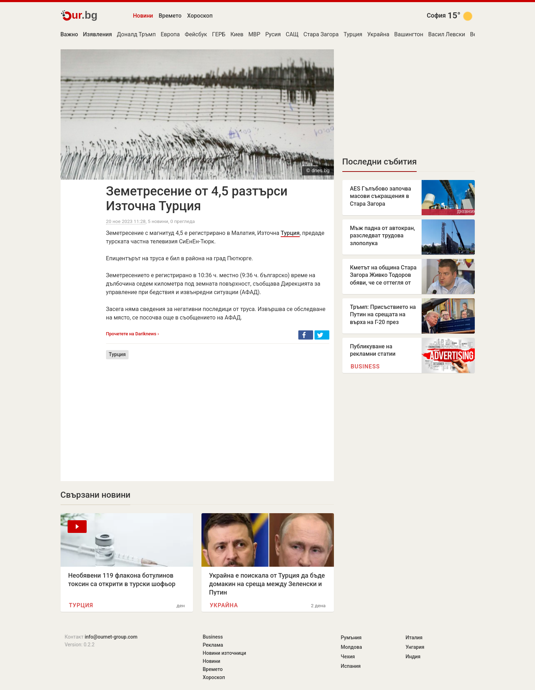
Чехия (348, 656)
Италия (414, 637)
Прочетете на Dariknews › (132, 333)
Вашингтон (408, 34)
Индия (413, 656)
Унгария (415, 647)
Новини (143, 15)
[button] (305, 335)
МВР (254, 34)
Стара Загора (321, 34)
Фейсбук (196, 34)
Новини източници (224, 653)
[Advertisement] (218, 415)
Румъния (351, 637)
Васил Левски (446, 34)
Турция (353, 34)
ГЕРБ (218, 34)
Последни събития (379, 162)
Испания (351, 666)
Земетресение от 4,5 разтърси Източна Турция (196, 198)
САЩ (292, 34)
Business (365, 366)
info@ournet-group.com (111, 637)
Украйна (378, 34)
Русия (273, 34)
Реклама (213, 645)
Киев (236, 34)
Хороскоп (199, 15)
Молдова (351, 647)
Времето (169, 15)
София (436, 15)
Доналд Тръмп (136, 34)
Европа (170, 34)
